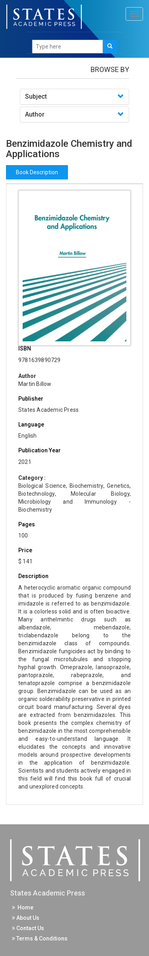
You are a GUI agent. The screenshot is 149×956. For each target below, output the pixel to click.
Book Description (37, 172)
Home (22, 907)
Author (35, 114)
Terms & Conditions (40, 938)
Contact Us (28, 928)
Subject (36, 96)
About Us (25, 918)
